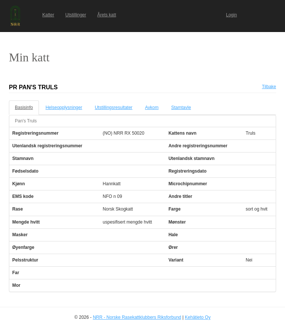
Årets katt (106, 14)
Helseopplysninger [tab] (64, 107)
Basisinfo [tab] (24, 107)
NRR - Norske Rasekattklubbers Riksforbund (137, 317)
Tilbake (269, 86)
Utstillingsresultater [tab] (113, 107)
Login (231, 14)
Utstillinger (75, 14)
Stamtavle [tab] (181, 107)
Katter (48, 14)
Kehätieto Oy (197, 317)
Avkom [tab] (151, 107)
